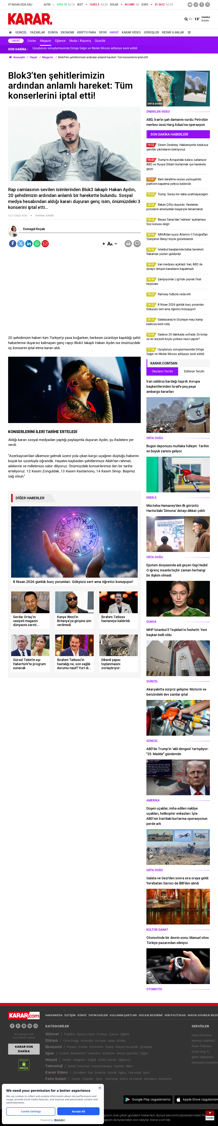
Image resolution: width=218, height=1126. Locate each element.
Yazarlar (37, 32)
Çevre (113, 1034)
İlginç (122, 1072)
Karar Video (131, 32)
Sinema (100, 1072)
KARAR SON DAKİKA (24, 1049)
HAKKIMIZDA (54, 1015)
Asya (111, 1040)
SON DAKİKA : (18, 49)
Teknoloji (54, 1066)
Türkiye (102, 1034)
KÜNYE (82, 1015)
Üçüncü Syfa (86, 1034)
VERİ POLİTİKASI (175, 1015)
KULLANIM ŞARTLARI (123, 1015)
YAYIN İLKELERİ (98, 1015)
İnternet (84, 1066)
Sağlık (91, 1060)
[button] (104, 244)
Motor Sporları (127, 1053)
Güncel (21, 32)
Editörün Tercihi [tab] (194, 371)
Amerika (87, 1040)
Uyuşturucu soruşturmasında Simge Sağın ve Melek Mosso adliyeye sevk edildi (84, 49)
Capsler (88, 1079)
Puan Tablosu (201, 1046)
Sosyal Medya (102, 1066)
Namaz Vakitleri (203, 1040)
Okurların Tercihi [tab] (162, 371)
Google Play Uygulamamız (151, 1099)
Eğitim (125, 1034)
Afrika (121, 1040)
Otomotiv (96, 1047)
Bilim (129, 1066)
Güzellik (100, 41)
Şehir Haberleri (202, 1057)
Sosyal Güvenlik (126, 1047)
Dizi (90, 1072)
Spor (103, 32)
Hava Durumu (202, 1035)
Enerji (109, 1047)
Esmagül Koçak (34, 229)
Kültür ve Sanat (131, 1079)
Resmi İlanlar (173, 32)
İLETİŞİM (70, 1015)
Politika (69, 1034)
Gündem (79, 1072)
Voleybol (93, 1053)
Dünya (53, 32)
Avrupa (100, 1040)
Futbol (64, 1053)
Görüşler (151, 32)
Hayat (114, 32)
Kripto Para (86, 32)
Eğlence (60, 41)
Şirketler (146, 1047)
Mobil (72, 1066)
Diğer (144, 1053)
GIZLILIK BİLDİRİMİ (150, 1015)
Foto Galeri (55, 1078)
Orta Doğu (71, 1040)
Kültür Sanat (107, 1060)
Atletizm (108, 1053)
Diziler (31, 41)
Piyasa (72, 1047)
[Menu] (188, 32)
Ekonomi (67, 32)
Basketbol (78, 1053)
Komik (112, 1072)
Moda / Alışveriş (80, 41)
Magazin (45, 41)
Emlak (82, 1047)
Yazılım (119, 1066)
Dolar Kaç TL (201, 1051)
